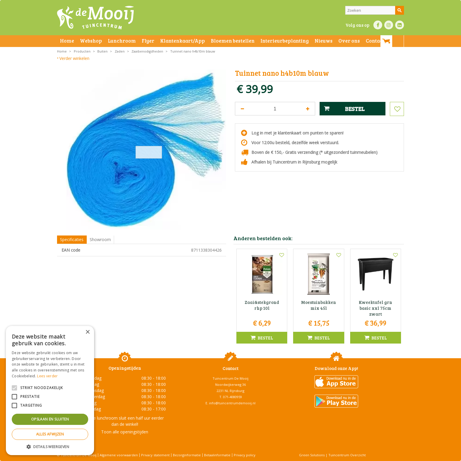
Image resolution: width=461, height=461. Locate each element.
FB (377, 25)
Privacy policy (244, 455)
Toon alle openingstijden (124, 432)
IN (388, 25)
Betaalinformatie (217, 455)
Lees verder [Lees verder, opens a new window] (47, 375)
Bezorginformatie (187, 455)
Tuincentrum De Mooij (230, 378)
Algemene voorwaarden (119, 455)
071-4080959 (232, 397)
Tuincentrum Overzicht (347, 455)
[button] (50, 446)
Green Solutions (312, 455)
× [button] (87, 332)
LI (399, 25)
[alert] (50, 390)
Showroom (100, 239)
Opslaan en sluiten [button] (50, 419)
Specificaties (71, 239)
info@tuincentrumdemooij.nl (232, 403)
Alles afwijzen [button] (50, 434)
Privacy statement (155, 455)
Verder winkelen (74, 58)
